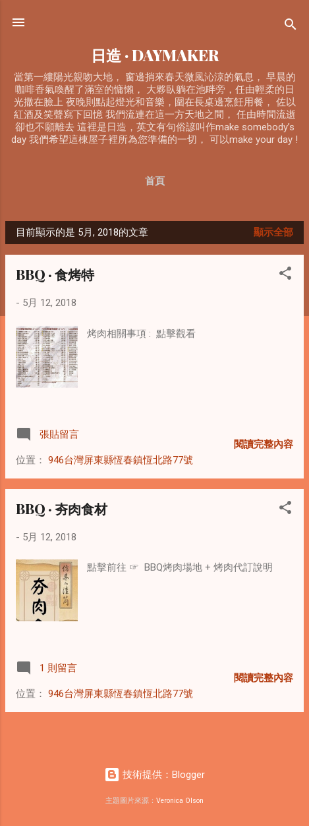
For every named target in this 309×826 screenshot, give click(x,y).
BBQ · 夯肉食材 (61, 508)
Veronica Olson (180, 800)
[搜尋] (290, 27)
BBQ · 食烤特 (55, 274)
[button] (285, 275)
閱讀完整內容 (263, 444)
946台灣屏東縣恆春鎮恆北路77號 (120, 460)
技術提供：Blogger (154, 775)
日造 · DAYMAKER (155, 55)
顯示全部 (273, 232)
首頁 (155, 181)
